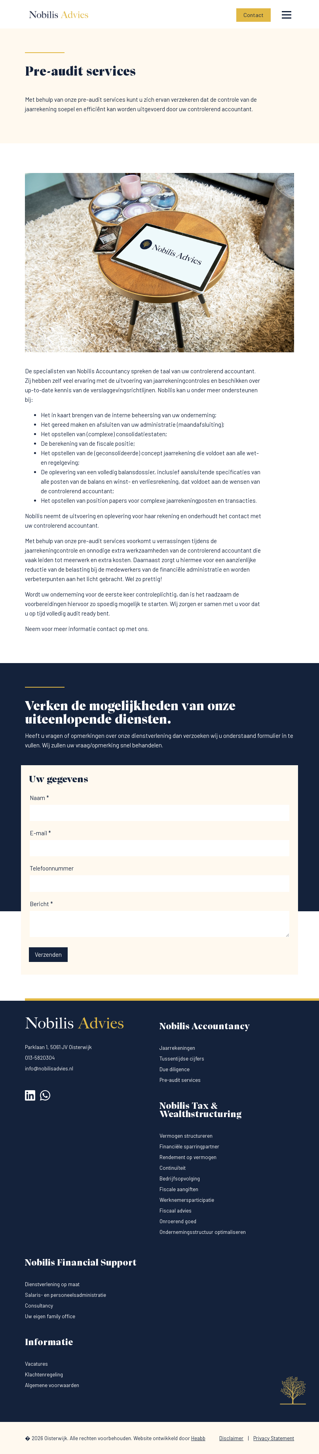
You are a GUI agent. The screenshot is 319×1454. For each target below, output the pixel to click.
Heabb (198, 1438)
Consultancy (39, 1305)
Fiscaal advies (176, 1210)
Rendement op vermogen (188, 1157)
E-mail (40, 832)
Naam (39, 797)
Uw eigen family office (50, 1316)
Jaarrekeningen (177, 1047)
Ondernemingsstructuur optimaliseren (203, 1231)
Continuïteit (173, 1167)
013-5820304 (40, 1057)
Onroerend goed (178, 1221)
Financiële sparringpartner (189, 1146)
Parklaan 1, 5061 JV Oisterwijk (58, 1046)
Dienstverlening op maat (52, 1284)
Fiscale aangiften (179, 1189)
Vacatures (36, 1363)
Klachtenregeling (44, 1374)
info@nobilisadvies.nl (49, 1068)
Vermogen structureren (186, 1135)
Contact (253, 14)
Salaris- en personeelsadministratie (65, 1294)
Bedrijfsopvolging (180, 1178)
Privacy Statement (273, 1438)
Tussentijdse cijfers (182, 1058)
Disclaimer (231, 1438)
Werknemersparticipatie (187, 1199)
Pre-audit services (180, 1079)
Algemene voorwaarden (52, 1385)
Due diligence (175, 1069)
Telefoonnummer (52, 868)
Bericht (41, 903)
